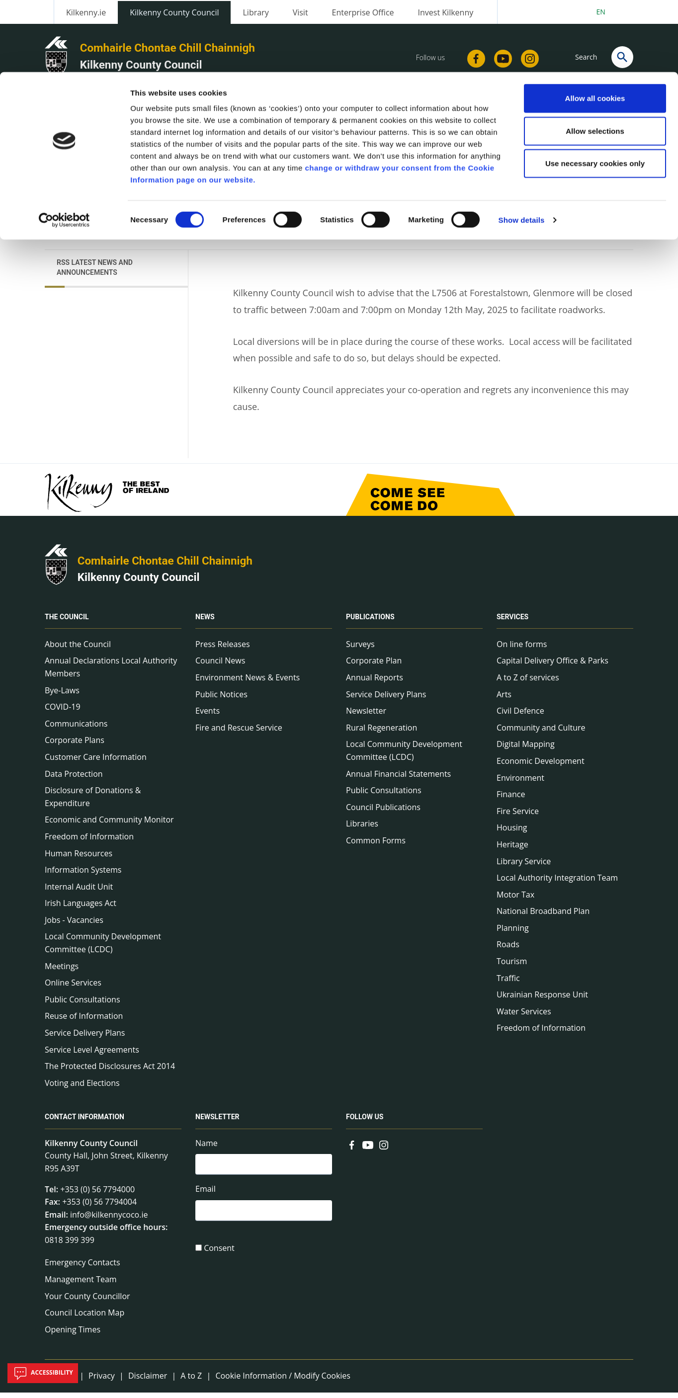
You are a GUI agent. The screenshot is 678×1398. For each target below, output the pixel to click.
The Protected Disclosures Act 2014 (110, 1071)
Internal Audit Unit (79, 892)
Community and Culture (541, 733)
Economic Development (541, 766)
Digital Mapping (526, 749)
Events (207, 716)
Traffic (508, 983)
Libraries (362, 829)
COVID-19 (63, 712)
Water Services (524, 1016)
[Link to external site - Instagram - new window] (384, 1149)
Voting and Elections (82, 1088)
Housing (512, 833)
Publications (370, 622)
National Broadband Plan (543, 916)
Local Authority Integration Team (557, 883)
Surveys (360, 649)
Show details (522, 148)
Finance (511, 799)
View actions (517, 178)
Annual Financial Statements (398, 779)
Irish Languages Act (80, 909)
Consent (219, 1256)
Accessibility (42, 1373)
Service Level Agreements (92, 1055)
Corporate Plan (374, 666)
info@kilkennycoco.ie (109, 1220)
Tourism (512, 966)
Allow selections (595, 59)
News (205, 622)
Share (462, 178)
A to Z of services (528, 682)
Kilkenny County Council (139, 582)
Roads (508, 950)
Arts (504, 699)
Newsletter (366, 716)
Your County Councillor (87, 1301)
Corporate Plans (74, 745)
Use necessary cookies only (595, 91)
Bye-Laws (62, 695)
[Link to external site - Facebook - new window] (352, 1149)
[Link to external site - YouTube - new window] (368, 1149)
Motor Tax (515, 900)
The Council (67, 622)
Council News (220, 666)
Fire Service (518, 816)
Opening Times (72, 1334)
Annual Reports (374, 682)
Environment (520, 783)
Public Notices (221, 699)
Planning (513, 933)
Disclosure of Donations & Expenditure (93, 802)
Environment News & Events (247, 682)
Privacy (101, 1381)
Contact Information (84, 1123)
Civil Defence (520, 716)
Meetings (62, 971)
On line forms (522, 649)
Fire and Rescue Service (238, 733)
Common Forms (376, 845)
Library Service (524, 866)
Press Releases (222, 649)
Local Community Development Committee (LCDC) (103, 949)
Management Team (81, 1284)
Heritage (512, 849)
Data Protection (74, 779)
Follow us (364, 1123)
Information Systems (83, 875)
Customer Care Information (96, 762)
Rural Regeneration (381, 733)
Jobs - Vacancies (74, 925)
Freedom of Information (89, 841)
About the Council (78, 649)
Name (206, 1148)
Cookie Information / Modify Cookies (282, 1381)
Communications (76, 729)
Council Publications (383, 812)
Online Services (73, 988)
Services (512, 622)
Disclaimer (147, 1381)
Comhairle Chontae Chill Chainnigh (165, 566)
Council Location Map (84, 1318)
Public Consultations (82, 1004)
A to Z (191, 1381)
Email (205, 1196)
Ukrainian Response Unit (542, 1000)
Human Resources (78, 858)
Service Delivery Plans (85, 1038)
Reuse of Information (84, 1021)
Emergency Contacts (82, 1268)
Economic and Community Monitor (109, 825)
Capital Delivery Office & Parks (552, 666)
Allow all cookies (595, 26)
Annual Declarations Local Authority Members (111, 673)
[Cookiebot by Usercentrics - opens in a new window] (64, 148)
